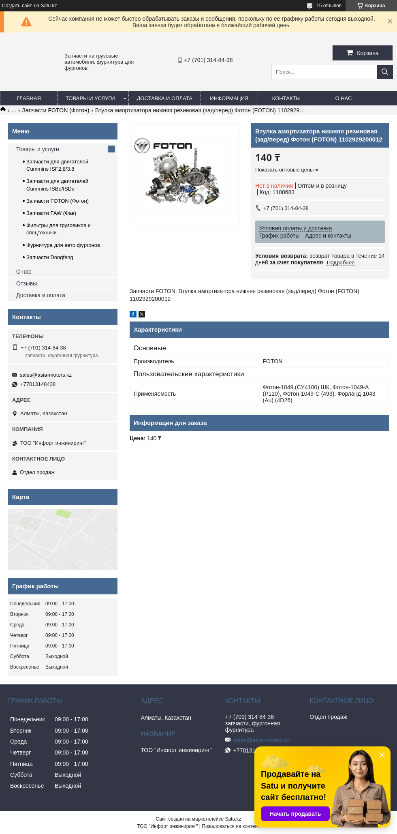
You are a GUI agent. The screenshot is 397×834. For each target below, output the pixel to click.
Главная (29, 98)
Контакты (286, 98)
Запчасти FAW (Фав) (51, 213)
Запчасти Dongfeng (49, 257)
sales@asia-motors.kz (46, 375)
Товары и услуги (90, 98)
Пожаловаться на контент (231, 826)
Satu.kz (233, 819)
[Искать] (385, 72)
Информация (229, 98)
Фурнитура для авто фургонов (63, 245)
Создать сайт (17, 6)
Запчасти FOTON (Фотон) (56, 110)
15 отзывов (329, 6)
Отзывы (26, 283)
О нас (343, 98)
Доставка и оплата (164, 98)
